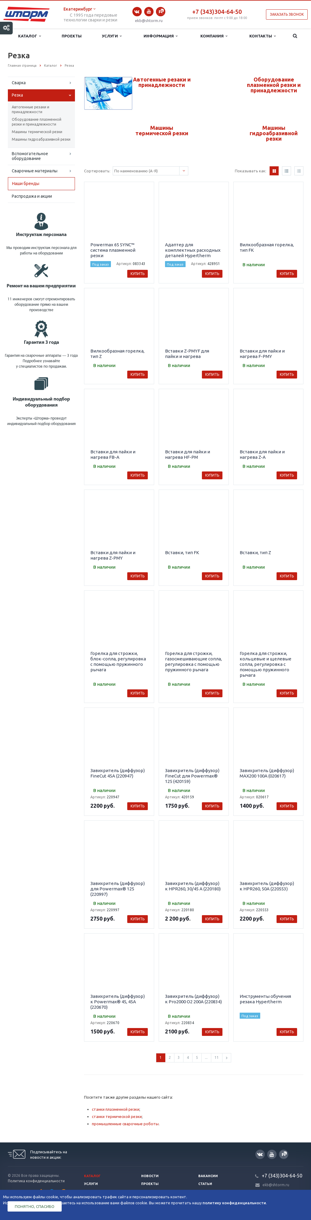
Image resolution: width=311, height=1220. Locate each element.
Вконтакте (136, 12)
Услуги (111, 36)
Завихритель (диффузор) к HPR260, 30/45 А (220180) (193, 886)
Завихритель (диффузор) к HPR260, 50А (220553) (267, 886)
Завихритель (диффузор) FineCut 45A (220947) (117, 773)
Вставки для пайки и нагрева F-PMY (262, 353)
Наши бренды (25, 183)
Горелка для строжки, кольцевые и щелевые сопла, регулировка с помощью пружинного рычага (265, 664)
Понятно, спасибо (34, 1206)
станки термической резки (117, 1116)
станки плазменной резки (115, 1109)
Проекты (72, 36)
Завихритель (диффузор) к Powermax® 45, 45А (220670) (117, 1002)
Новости (150, 1176)
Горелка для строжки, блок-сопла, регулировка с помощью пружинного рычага (118, 661)
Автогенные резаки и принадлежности (30, 109)
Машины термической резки (37, 132)
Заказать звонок (287, 14)
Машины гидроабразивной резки (41, 139)
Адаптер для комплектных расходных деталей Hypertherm (193, 250)
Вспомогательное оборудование (30, 156)
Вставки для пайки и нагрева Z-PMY (112, 555)
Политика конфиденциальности (36, 1181)
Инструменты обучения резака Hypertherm (265, 999)
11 (217, 1057)
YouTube (149, 11)
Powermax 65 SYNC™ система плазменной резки (112, 250)
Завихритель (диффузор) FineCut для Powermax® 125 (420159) (192, 776)
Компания (213, 36)
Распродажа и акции (32, 196)
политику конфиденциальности (234, 1203)
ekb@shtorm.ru (149, 20)
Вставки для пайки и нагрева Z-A (262, 454)
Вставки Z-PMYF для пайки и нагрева (187, 353)
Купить (137, 274)
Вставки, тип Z (255, 552)
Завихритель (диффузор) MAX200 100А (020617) (267, 773)
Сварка (19, 82)
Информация (160, 36)
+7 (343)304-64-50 (217, 11)
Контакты (262, 36)
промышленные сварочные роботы (125, 1124)
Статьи (205, 1184)
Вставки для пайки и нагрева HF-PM (187, 454)
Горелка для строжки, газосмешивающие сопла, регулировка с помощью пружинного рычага (193, 661)
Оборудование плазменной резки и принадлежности (36, 121)
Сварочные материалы (34, 170)
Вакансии (208, 1176)
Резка (17, 95)
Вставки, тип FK (182, 552)
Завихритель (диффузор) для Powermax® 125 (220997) (117, 889)
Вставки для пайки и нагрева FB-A (112, 454)
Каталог (29, 36)
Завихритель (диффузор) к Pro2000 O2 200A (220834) (193, 999)
